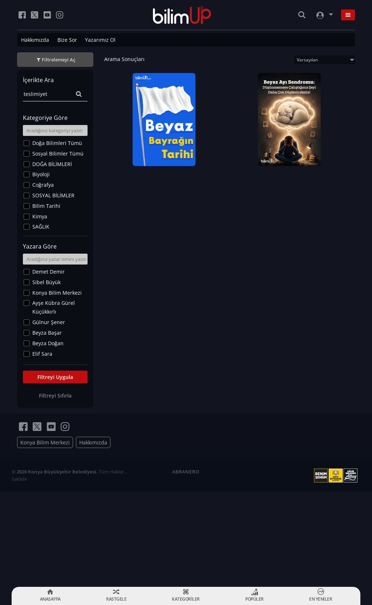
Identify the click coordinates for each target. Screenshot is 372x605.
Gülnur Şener (48, 322)
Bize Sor (67, 39)
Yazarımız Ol (100, 39)
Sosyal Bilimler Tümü (58, 153)
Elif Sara (42, 353)
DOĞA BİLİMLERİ (52, 164)
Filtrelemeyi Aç (58, 59)
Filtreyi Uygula (55, 377)
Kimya (39, 216)
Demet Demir (48, 271)
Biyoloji (41, 174)
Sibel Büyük (46, 282)
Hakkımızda (35, 39)
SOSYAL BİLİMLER (53, 195)
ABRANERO (185, 471)
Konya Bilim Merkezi (57, 292)
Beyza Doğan (48, 343)
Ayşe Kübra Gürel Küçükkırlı (53, 307)
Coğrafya (43, 184)
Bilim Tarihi (46, 205)
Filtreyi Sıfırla (55, 395)
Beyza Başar (47, 332)
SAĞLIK (40, 226)
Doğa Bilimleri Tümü (57, 143)
